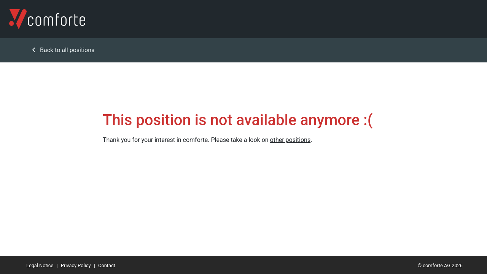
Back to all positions (63, 50)
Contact (106, 265)
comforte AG (436, 265)
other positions (290, 139)
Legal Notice (39, 265)
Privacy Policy (76, 265)
